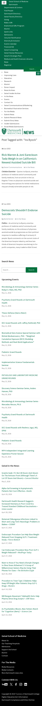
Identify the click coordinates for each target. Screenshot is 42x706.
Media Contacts (8, 670)
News (6, 62)
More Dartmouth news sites (12, 673)
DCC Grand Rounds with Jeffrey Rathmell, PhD (21, 323)
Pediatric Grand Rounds (12, 352)
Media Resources (8, 667)
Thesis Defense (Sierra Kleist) (14, 313)
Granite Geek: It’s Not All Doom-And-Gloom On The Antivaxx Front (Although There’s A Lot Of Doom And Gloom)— (20, 475)
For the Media (9, 111)
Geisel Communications (13, 167)
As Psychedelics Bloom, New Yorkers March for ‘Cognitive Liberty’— (20, 610)
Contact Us (8, 102)
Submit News (9, 114)
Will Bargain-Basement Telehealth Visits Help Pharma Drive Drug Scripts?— (20, 597)
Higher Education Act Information (15, 697)
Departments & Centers (13, 7)
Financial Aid (9, 47)
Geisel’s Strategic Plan (12, 56)
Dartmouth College (31, 694)
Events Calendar (10, 44)
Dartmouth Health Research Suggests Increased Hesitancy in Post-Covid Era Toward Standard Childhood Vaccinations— (20, 505)
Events (6, 99)
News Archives (9, 90)
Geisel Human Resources (13, 53)
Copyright (5, 694)
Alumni (7, 29)
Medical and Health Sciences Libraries (18, 59)
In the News (8, 96)
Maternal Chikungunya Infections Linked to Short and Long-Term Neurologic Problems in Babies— (21, 522)
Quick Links (8, 32)
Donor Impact (9, 87)
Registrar (7, 65)
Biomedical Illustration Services (16, 108)
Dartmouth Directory (12, 13)
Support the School (9, 649)
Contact (5, 656)
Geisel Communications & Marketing (18, 105)
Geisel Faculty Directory (13, 16)
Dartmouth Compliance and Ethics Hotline (18, 700)
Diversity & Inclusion (12, 41)
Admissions (8, 35)
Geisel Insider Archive (12, 93)
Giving (6, 19)
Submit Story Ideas (11, 120)
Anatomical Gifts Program (14, 26)
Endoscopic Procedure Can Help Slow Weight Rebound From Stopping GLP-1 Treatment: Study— (20, 537)
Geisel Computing (11, 50)
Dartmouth (13, 4)
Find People (8, 10)
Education (8, 78)
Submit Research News (13, 117)
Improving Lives (10, 75)
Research (7, 81)
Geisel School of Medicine (18, 1)
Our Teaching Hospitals (11, 643)
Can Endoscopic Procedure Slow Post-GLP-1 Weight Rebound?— (20, 551)
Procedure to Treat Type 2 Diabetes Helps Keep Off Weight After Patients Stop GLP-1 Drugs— (19, 583)
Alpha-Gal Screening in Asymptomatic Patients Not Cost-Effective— (17, 489)
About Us (5, 640)
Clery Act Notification (12, 38)
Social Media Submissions (14, 126)
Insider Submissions (11, 123)
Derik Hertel (8, 219)
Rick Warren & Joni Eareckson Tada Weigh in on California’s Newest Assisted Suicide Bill (19, 158)
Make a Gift (8, 22)
